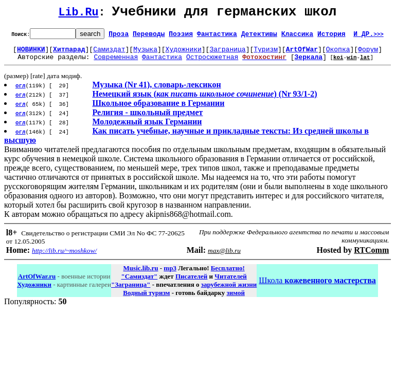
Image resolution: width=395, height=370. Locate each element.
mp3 (170, 274)
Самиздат (109, 53)
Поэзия (181, 36)
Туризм (266, 53)
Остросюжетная (212, 62)
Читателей (230, 282)
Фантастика (217, 36)
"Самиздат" (139, 282)
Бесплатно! (228, 274)
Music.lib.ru (140, 274)
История (331, 36)
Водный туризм (146, 299)
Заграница (227, 53)
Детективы (259, 36)
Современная (116, 62)
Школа (317, 286)
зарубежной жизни (229, 290)
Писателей (191, 282)
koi (338, 63)
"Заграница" (130, 290)
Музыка (145, 53)
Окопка (338, 53)
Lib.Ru (79, 14)
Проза (119, 36)
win (352, 63)
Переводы (149, 36)
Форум (368, 53)
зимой (236, 299)
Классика (297, 36)
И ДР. (368, 36)
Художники (184, 53)
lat (365, 63)
